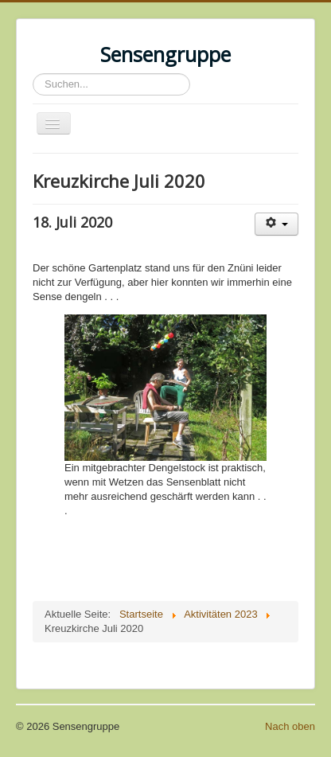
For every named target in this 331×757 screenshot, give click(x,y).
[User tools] (276, 224)
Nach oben (290, 726)
